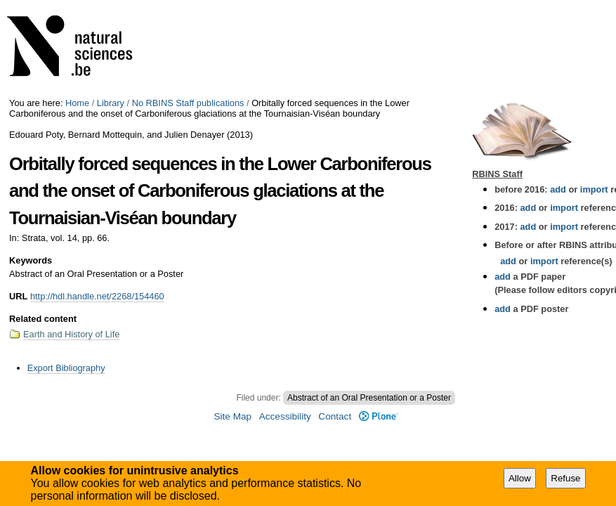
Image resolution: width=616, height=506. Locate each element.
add (558, 189)
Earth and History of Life (71, 334)
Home (77, 103)
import (592, 189)
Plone (378, 416)
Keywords (30, 260)
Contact (334, 416)
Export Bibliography (66, 368)
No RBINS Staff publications (188, 103)
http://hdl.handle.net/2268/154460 (97, 296)
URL (18, 296)
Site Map (232, 416)
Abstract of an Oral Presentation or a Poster (369, 398)
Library (110, 103)
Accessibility (285, 416)
